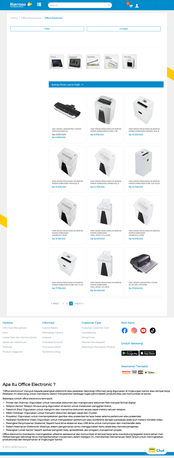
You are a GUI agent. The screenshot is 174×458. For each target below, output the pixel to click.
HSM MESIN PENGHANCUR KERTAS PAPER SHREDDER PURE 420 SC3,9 (144, 182)
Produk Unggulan (13, 351)
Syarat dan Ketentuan (15, 342)
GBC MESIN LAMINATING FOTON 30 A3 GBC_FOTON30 (143, 283)
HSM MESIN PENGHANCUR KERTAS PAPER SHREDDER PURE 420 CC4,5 (67, 283)
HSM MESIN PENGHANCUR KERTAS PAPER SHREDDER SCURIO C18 (105, 130)
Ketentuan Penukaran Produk (98, 347)
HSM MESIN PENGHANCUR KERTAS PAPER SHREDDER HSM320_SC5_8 (144, 130)
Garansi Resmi (50, 327)
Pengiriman (88, 337)
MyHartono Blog (51, 351)
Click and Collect (51, 347)
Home (14, 18)
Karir (5, 332)
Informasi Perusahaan (15, 327)
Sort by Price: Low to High (67, 84)
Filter (47, 29)
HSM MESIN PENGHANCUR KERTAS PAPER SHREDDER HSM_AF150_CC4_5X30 (105, 233)
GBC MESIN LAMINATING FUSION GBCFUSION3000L (66, 130)
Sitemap (7, 347)
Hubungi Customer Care (95, 327)
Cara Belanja (89, 332)
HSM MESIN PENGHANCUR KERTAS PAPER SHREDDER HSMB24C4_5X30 (144, 233)
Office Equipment (31, 18)
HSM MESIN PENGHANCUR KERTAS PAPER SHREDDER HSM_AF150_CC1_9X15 (105, 284)
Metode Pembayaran (93, 342)
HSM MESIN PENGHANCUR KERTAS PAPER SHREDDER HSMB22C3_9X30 (67, 233)
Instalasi (46, 337)
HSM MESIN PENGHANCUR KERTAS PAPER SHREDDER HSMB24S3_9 (105, 182)
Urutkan (123, 29)
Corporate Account (52, 342)
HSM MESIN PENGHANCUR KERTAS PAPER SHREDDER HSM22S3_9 (67, 182)
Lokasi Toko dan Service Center (20, 337)
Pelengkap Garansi (52, 332)
